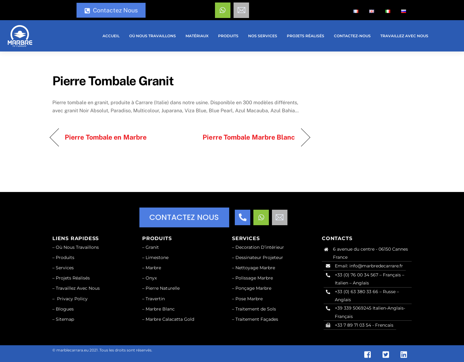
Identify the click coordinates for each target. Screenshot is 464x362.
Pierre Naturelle (163, 288)
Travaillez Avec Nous (404, 36)
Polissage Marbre (254, 278)
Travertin (155, 299)
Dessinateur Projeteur (259, 257)
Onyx (151, 278)
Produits (228, 36)
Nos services (262, 36)
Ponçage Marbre (253, 288)
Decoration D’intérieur (259, 247)
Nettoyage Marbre (255, 267)
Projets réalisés (305, 36)
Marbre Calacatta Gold (170, 319)
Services (65, 267)
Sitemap (65, 319)
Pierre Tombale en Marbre (106, 137)
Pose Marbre (249, 299)
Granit (152, 247)
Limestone (157, 257)
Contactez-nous (352, 36)
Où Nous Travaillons (77, 247)
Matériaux (197, 36)
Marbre (153, 267)
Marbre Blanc (160, 309)
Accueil (111, 36)
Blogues (65, 309)
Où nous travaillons (152, 36)
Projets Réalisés (73, 278)
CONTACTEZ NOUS (184, 217)
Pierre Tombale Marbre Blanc (249, 137)
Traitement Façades (256, 319)
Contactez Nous (111, 10)
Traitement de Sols (255, 309)
